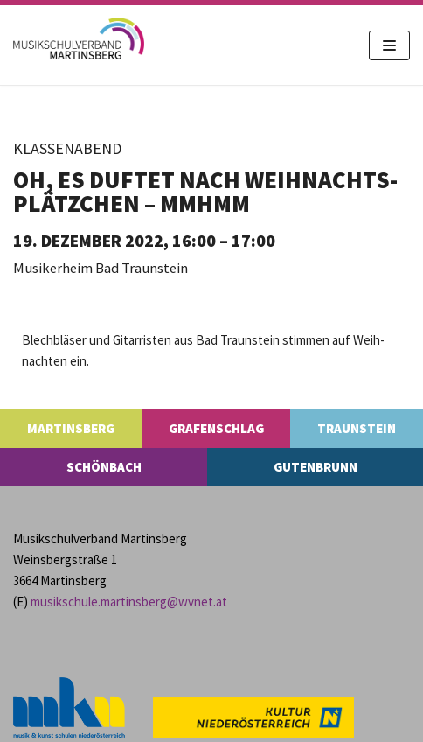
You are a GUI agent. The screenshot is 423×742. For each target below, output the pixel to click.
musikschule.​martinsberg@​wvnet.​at (129, 601)
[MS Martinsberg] (78, 39)
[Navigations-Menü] (389, 45)
